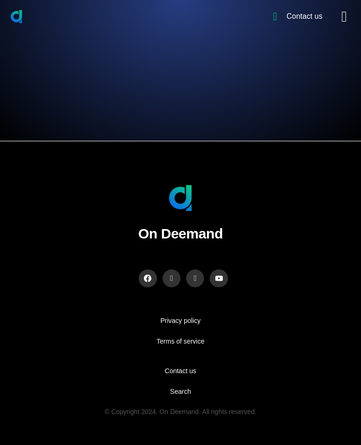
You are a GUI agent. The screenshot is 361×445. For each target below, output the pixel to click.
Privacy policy (180, 320)
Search (180, 391)
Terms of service (180, 341)
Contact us (180, 371)
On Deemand (180, 233)
